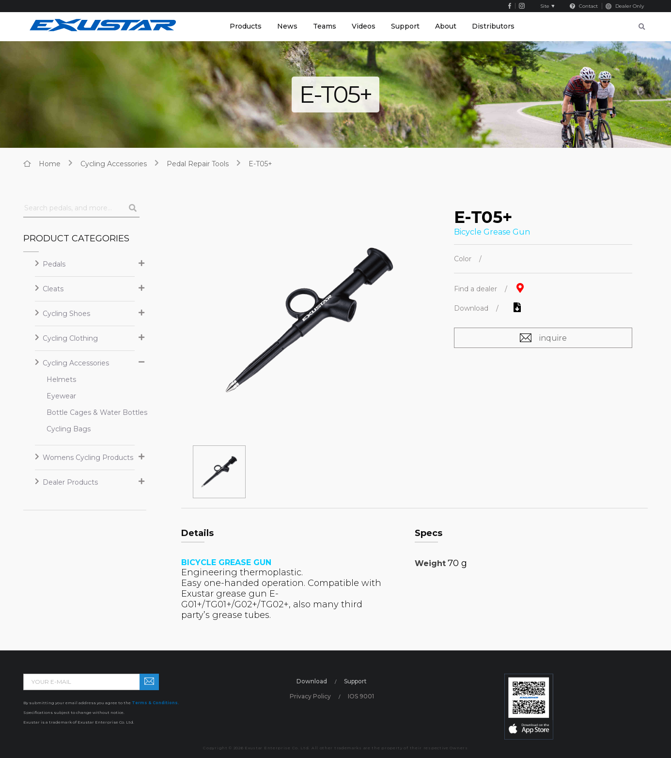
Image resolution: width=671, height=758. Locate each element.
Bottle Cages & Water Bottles (81, 412)
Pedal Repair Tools (198, 163)
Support (405, 26)
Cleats (53, 288)
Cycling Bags (69, 429)
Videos (363, 26)
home (50, 163)
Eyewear (61, 396)
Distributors (493, 26)
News (287, 26)
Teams (324, 26)
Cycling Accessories (113, 163)
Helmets (61, 379)
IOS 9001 (361, 696)
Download (311, 681)
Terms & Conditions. (155, 702)
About (445, 26)
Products (246, 26)
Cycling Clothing (70, 338)
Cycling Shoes (66, 313)
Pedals (54, 264)
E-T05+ (260, 163)
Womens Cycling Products (88, 457)
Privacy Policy (310, 696)
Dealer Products (70, 482)
